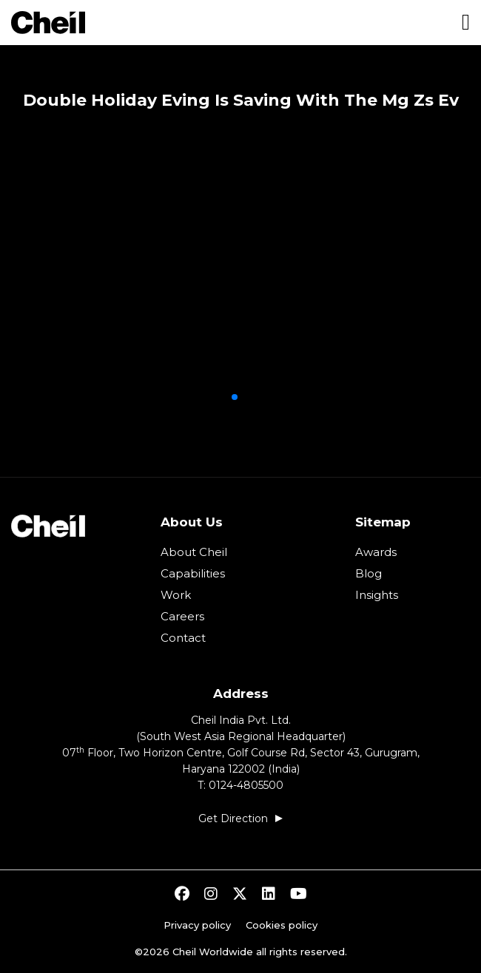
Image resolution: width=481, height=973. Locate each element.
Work (176, 595)
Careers (182, 616)
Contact (183, 638)
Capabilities (193, 573)
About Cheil (194, 552)
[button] (235, 397)
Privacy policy (197, 925)
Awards (376, 552)
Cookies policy (281, 925)
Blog (368, 573)
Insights (376, 595)
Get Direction (233, 818)
